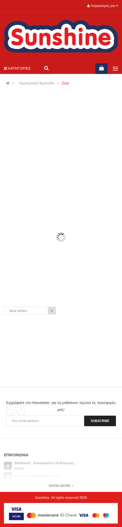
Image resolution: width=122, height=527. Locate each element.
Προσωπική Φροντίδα (36, 83)
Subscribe (100, 421)
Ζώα (65, 83)
